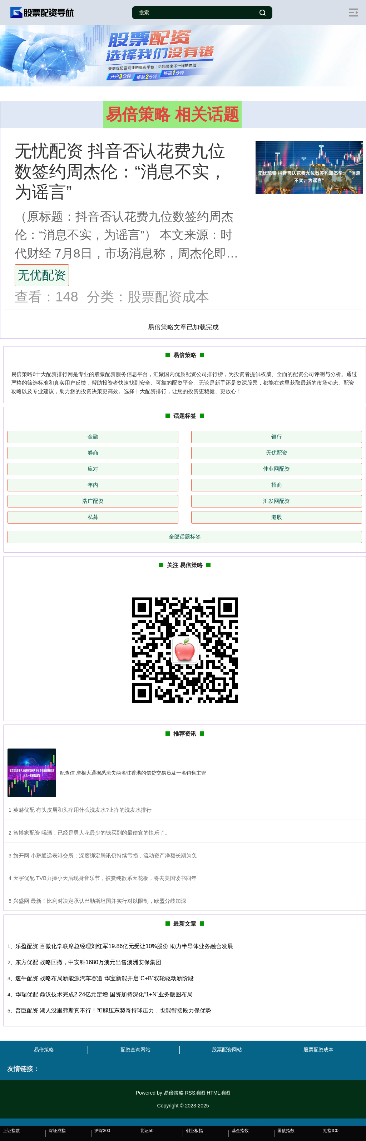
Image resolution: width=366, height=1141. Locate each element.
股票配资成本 (318, 1049)
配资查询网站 (135, 1049)
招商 (276, 485)
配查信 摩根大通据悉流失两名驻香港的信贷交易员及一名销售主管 (133, 773)
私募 (93, 517)
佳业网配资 (276, 469)
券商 (93, 453)
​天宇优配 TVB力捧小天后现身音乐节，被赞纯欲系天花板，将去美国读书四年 (105, 878)
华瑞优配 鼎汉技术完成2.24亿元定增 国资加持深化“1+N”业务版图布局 (104, 994)
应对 (93, 469)
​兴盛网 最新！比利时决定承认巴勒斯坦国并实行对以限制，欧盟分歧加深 (99, 901)
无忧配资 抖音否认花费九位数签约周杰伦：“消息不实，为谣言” (120, 171)
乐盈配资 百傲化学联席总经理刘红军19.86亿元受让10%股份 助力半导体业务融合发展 (124, 946)
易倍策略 (44, 1049)
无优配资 (42, 275)
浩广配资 (93, 501)
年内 (93, 485)
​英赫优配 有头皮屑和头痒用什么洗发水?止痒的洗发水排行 (82, 810)
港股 (276, 517)
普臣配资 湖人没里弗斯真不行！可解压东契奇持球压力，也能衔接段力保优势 (113, 1010)
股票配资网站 (227, 1049)
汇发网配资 (276, 501)
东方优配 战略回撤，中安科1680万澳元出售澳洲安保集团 (88, 962)
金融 (93, 437)
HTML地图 (218, 1093)
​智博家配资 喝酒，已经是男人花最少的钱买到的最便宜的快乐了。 (91, 833)
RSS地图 (195, 1093)
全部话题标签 (185, 537)
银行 (276, 437)
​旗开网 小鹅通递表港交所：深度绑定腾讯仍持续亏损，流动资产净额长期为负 (105, 855)
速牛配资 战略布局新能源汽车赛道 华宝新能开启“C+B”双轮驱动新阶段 (104, 978)
